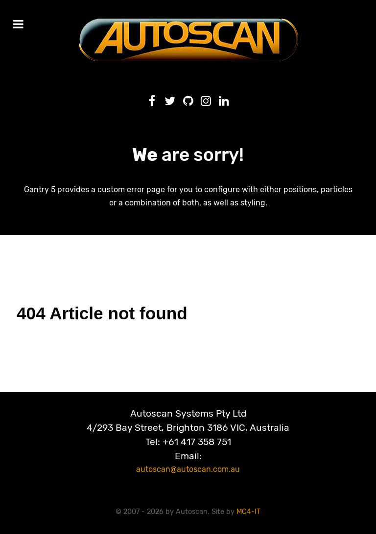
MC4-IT (248, 512)
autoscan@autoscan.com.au (188, 469)
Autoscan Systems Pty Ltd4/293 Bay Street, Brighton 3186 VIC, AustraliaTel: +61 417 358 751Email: (188, 434)
